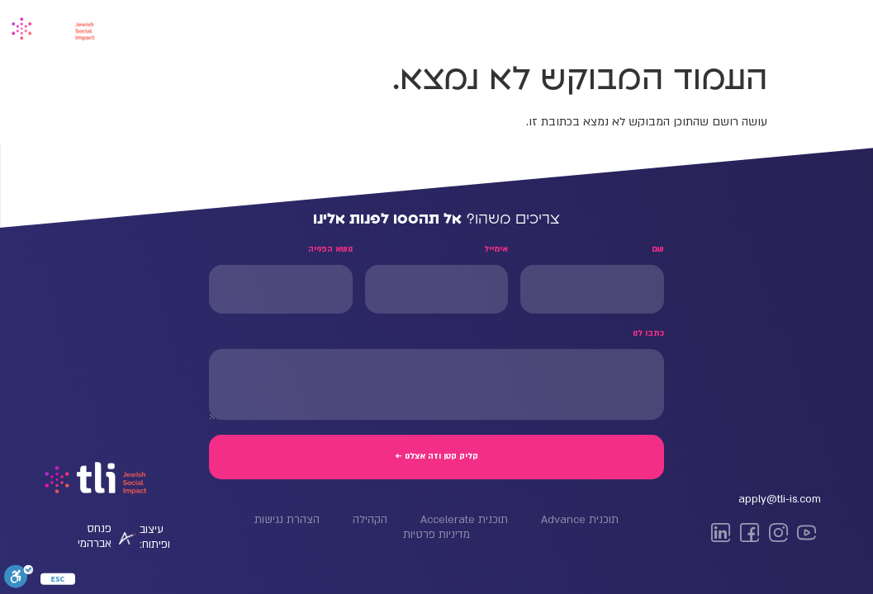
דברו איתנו (202, 26)
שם (658, 249)
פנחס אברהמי (94, 536)
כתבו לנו (648, 333)
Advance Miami (444, 26)
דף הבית (829, 26)
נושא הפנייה (330, 249)
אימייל (496, 249)
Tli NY (529, 26)
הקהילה (355, 26)
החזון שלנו (282, 26)
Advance (755, 26)
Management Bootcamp (638, 26)
